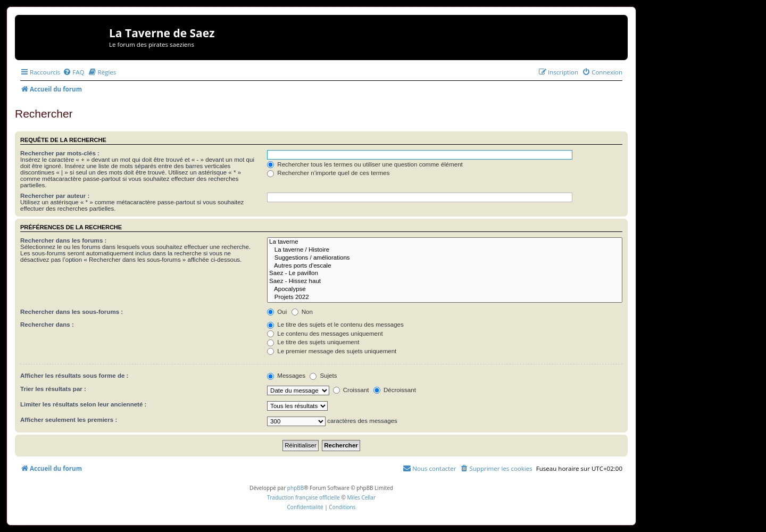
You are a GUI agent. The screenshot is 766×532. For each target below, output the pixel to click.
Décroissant (394, 390)
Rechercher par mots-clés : (59, 153)
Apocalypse (444, 290)
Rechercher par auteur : (54, 196)
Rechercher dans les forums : (63, 240)
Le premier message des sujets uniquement (331, 351)
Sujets (323, 375)
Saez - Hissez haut (444, 282)
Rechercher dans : (47, 324)
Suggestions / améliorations (444, 258)
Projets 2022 (444, 298)
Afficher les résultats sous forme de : (74, 375)
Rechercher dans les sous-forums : (71, 312)
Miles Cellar (361, 497)
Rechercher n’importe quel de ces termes (328, 173)
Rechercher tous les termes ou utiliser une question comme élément (365, 164)
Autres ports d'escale (444, 266)
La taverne (444, 242)
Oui (277, 312)
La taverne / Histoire (444, 250)
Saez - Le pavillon (444, 274)
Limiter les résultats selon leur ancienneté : (83, 404)
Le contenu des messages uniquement (325, 333)
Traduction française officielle (303, 497)
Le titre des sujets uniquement (313, 342)
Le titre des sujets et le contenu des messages (335, 324)
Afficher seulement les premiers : (68, 420)
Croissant (351, 390)
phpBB (295, 488)
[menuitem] (73, 72)
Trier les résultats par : (53, 389)
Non (302, 312)
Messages (286, 375)
